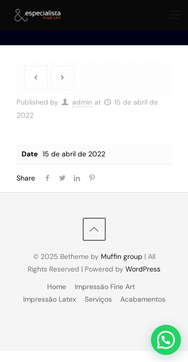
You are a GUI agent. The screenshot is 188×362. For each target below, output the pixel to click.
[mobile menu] (174, 15)
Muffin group (121, 256)
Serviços (98, 299)
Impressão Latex (49, 299)
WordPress (142, 269)
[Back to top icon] (94, 229)
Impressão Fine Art (105, 286)
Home (56, 286)
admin (82, 102)
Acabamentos (142, 299)
